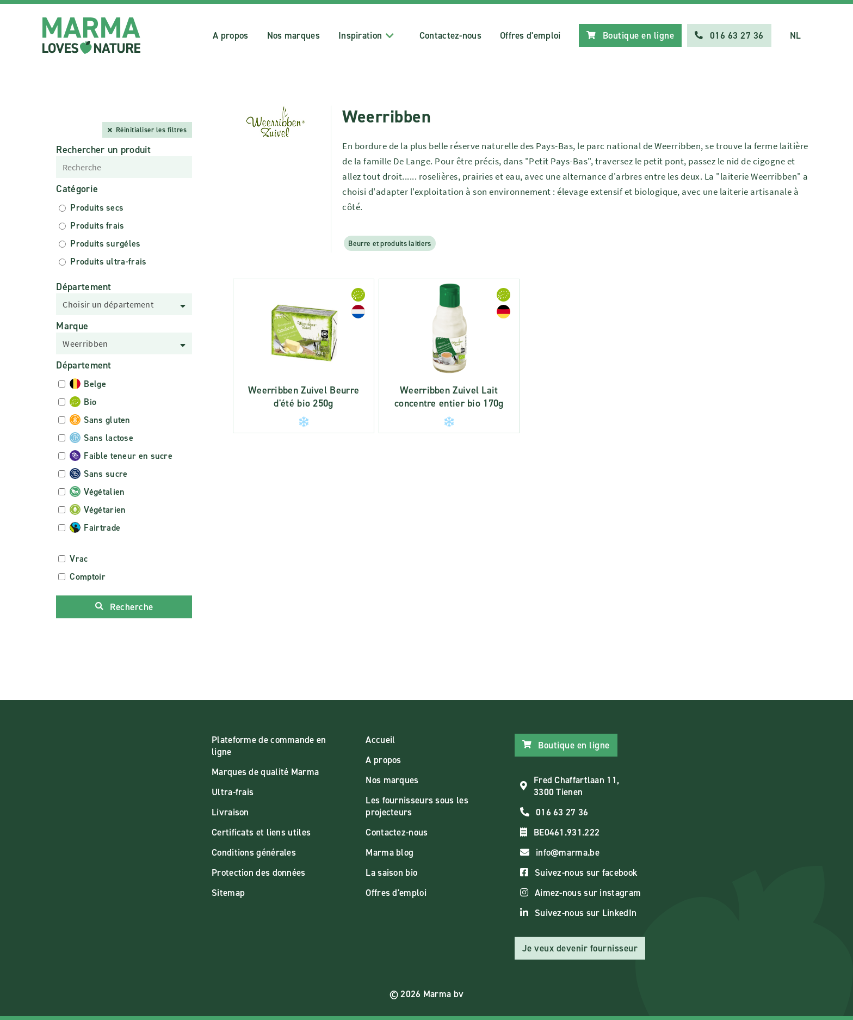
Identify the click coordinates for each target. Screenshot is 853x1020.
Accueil (380, 740)
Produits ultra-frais (108, 261)
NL (795, 35)
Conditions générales (254, 852)
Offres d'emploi (530, 35)
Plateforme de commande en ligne (269, 746)
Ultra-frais (233, 792)
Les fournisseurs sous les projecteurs (417, 806)
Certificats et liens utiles (261, 832)
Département (83, 286)
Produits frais (97, 225)
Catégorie (77, 188)
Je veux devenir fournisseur (580, 948)
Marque (72, 326)
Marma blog (389, 852)
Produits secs (96, 207)
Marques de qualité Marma (265, 772)
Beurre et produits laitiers (389, 243)
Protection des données (259, 872)
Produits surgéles (105, 243)
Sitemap (228, 893)
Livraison (230, 812)
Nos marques (293, 35)
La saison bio (391, 872)
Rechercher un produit (103, 149)
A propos (230, 35)
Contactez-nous (450, 35)
